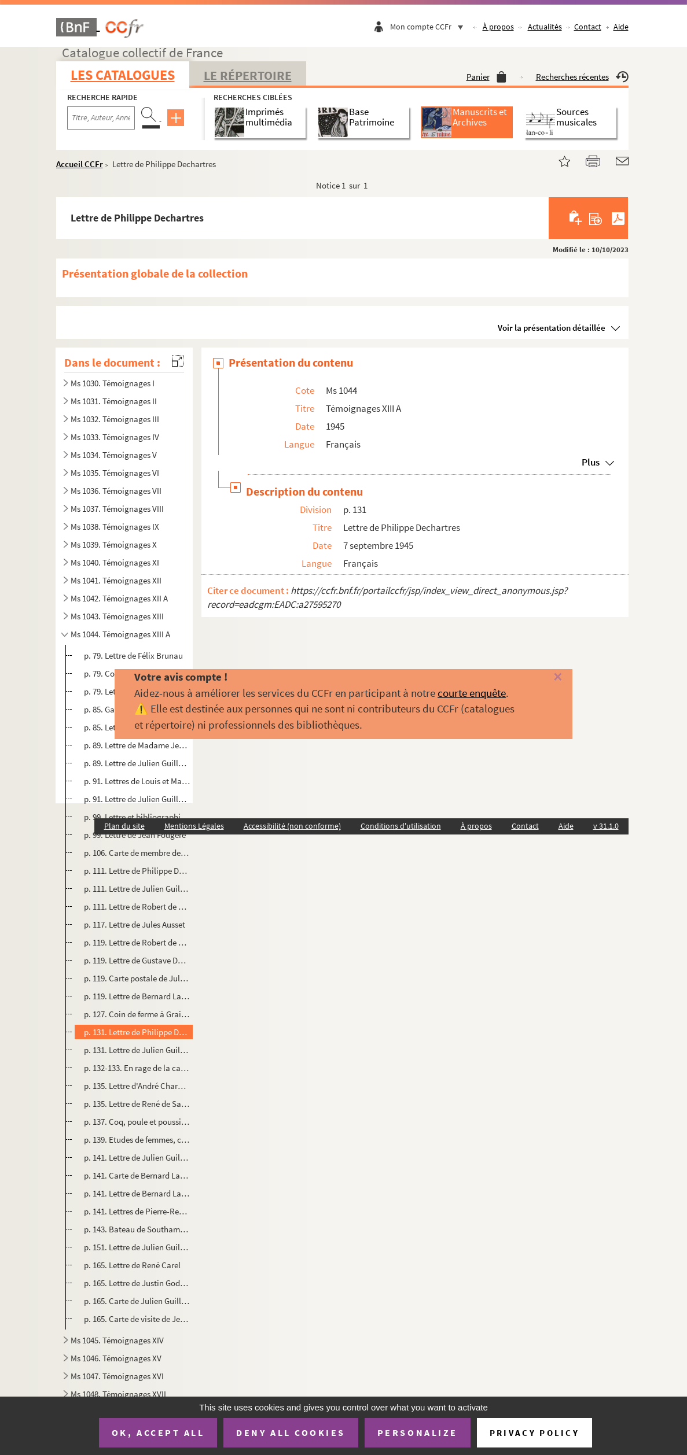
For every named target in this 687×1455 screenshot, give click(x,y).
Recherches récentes (582, 76)
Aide (621, 26)
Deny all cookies (290, 1432)
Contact (587, 26)
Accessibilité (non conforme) (292, 826)
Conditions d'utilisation (401, 826)
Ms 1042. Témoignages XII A (119, 598)
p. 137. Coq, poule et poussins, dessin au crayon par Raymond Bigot (137, 1121)
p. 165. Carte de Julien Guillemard (137, 1300)
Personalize (417, 1432)
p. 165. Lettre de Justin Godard (137, 1282)
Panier (486, 76)
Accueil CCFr (79, 163)
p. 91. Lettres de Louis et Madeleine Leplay (137, 780)
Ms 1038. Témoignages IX (115, 526)
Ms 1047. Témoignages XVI (117, 1376)
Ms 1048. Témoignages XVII (118, 1393)
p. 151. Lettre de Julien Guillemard (137, 1247)
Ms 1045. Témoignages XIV (117, 1340)
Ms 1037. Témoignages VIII (117, 508)
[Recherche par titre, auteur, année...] (101, 118)
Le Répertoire (248, 75)
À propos (498, 26)
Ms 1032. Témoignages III (115, 418)
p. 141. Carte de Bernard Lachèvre (137, 1175)
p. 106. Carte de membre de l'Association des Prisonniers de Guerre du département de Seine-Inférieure (137, 852)
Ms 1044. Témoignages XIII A (120, 634)
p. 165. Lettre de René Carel (132, 1265)
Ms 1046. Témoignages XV (116, 1358)
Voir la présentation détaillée (551, 327)
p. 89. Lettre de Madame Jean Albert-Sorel (137, 745)
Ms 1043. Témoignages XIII (117, 616)
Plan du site (124, 826)
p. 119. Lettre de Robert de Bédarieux (137, 942)
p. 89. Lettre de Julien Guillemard (137, 763)
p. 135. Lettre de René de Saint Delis (137, 1103)
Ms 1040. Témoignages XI (115, 562)
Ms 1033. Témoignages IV (115, 436)
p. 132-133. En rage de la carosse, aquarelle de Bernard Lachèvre (137, 1067)
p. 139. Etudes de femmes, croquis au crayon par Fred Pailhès (137, 1139)
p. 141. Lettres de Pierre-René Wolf (137, 1211)
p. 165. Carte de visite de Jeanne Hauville (137, 1318)
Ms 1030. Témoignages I (113, 383)
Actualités (545, 26)
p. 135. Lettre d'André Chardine (137, 1085)
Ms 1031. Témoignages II (114, 401)
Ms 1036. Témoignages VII (116, 490)
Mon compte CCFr (429, 26)
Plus (591, 462)
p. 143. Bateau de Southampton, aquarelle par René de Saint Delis (137, 1229)
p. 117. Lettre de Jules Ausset (134, 924)
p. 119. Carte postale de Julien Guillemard (137, 978)
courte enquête (472, 693)
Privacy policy (534, 1432)
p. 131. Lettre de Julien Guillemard (137, 1049)
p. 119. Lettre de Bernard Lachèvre (137, 996)
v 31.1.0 (606, 826)
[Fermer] (543, 677)
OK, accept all (158, 1432)
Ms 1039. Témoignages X (114, 544)
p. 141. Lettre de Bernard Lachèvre (137, 1193)
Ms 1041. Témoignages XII (116, 580)
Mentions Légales (194, 826)
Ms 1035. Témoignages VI (115, 472)
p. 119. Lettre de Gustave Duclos (137, 960)
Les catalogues (123, 75)
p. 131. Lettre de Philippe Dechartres (137, 1031)
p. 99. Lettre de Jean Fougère (135, 834)
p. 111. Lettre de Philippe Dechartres (137, 870)
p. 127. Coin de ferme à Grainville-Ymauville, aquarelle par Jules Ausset (137, 1014)
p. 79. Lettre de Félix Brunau (133, 655)
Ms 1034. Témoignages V (114, 454)
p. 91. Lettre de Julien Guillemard (137, 798)
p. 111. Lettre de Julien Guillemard (137, 888)
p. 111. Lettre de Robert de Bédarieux (137, 906)
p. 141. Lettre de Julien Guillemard (137, 1157)
